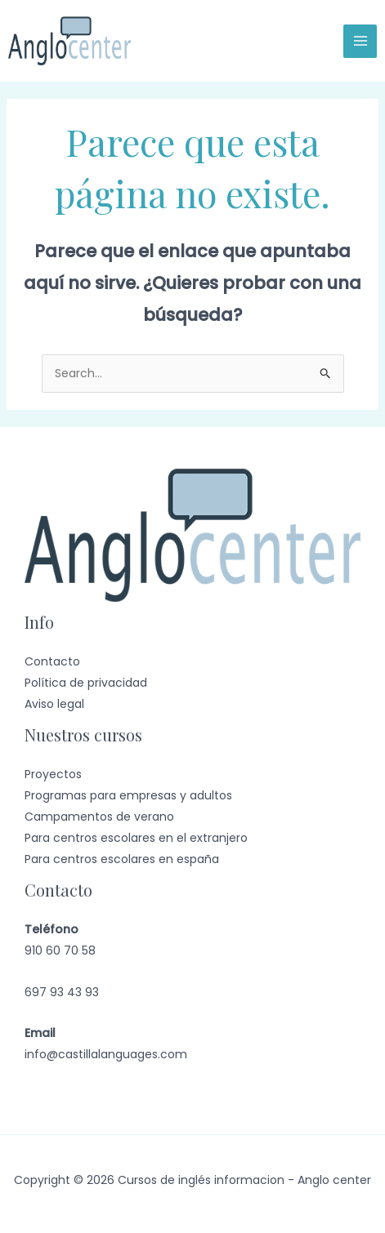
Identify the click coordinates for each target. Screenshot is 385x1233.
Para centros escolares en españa (122, 859)
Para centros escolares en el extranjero (136, 838)
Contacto (52, 661)
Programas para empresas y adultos (128, 795)
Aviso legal (54, 704)
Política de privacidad (86, 682)
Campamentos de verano (99, 816)
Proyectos (53, 774)
